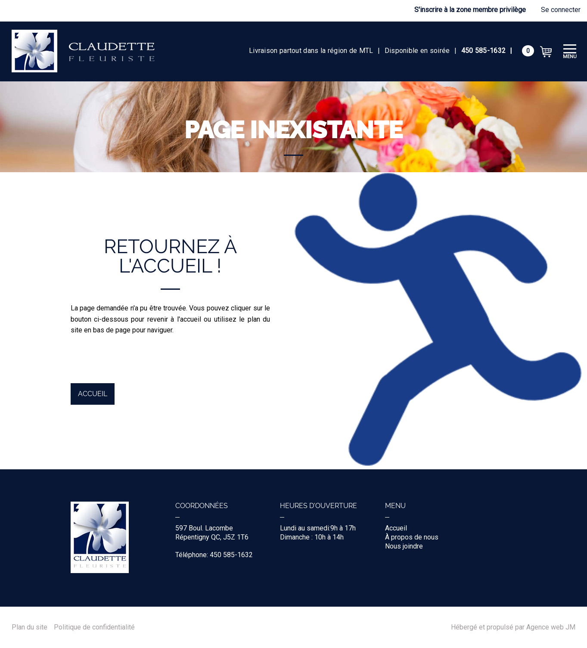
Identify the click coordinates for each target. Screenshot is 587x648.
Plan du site (29, 627)
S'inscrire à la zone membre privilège (470, 10)
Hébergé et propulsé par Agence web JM (513, 627)
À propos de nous (411, 537)
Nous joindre (404, 546)
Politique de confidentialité (94, 627)
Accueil (92, 394)
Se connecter (561, 10)
